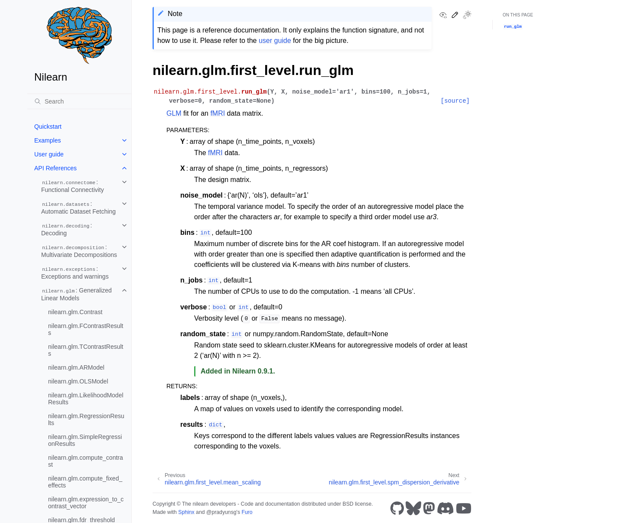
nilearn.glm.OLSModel (78, 381)
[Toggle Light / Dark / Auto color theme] (467, 15)
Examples (47, 140)
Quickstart (48, 126)
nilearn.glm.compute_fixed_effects (85, 482)
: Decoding (66, 229)
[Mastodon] (429, 508)
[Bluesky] (413, 508)
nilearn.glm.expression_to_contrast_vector (86, 503)
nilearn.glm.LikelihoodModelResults (86, 399)
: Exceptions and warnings (75, 272)
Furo (246, 512)
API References (55, 168)
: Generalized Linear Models (76, 294)
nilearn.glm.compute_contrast (85, 461)
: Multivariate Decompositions (79, 251)
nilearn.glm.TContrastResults (86, 350)
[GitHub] (397, 508)
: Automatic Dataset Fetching (78, 207)
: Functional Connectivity (72, 186)
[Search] (79, 101)
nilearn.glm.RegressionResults (86, 419)
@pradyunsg (221, 512)
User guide (49, 154)
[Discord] (445, 508)
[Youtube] (463, 508)
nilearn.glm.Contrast (75, 312)
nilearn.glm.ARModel (76, 367)
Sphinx (186, 512)
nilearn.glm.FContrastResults (86, 329)
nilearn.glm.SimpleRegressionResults (85, 440)
